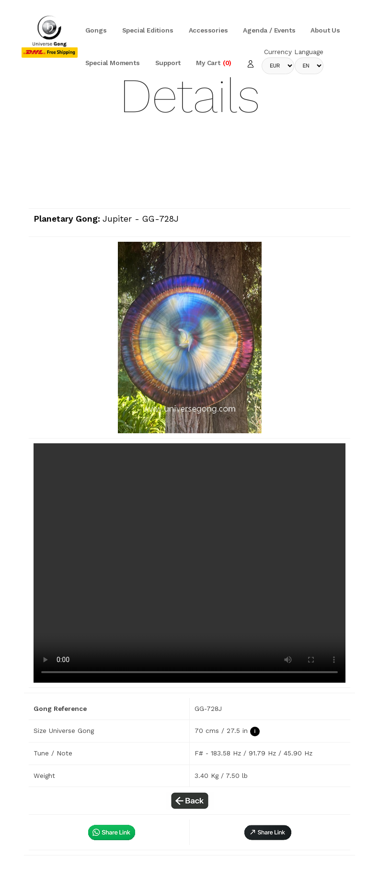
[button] (268, 832)
